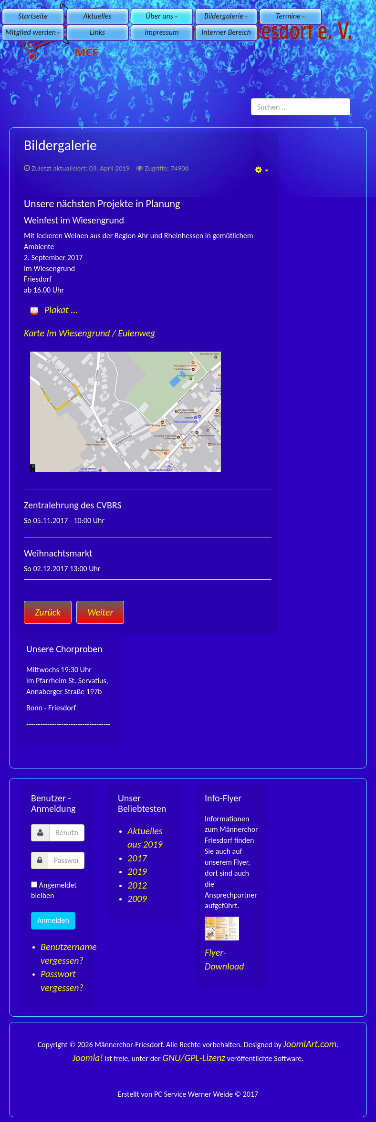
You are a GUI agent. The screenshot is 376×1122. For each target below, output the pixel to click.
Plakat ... (61, 309)
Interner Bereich (226, 32)
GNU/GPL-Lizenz (193, 1057)
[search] (300, 106)
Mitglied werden (33, 32)
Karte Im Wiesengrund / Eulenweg (90, 333)
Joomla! (88, 1057)
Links (97, 32)
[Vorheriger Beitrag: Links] (48, 612)
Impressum (161, 32)
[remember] (34, 884)
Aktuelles (98, 15)
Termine (290, 15)
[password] (66, 860)
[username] (66, 832)
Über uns (162, 15)
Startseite (33, 15)
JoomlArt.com (310, 1044)
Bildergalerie (226, 15)
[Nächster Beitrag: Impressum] (100, 612)
